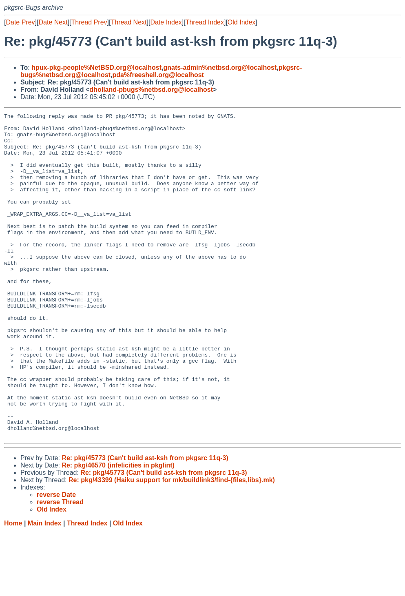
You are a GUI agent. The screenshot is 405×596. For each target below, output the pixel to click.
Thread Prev (89, 22)
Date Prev (20, 22)
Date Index (165, 22)
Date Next (52, 22)
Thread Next (128, 22)
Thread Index (205, 22)
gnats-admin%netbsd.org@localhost (220, 67)
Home (13, 588)
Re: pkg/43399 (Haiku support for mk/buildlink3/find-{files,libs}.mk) (172, 544)
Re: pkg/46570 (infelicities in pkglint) (118, 530)
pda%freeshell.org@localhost (158, 74)
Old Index (241, 22)
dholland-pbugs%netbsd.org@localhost (151, 89)
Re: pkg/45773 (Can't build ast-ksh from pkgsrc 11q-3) (145, 522)
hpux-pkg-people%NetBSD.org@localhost (96, 67)
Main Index (45, 588)
